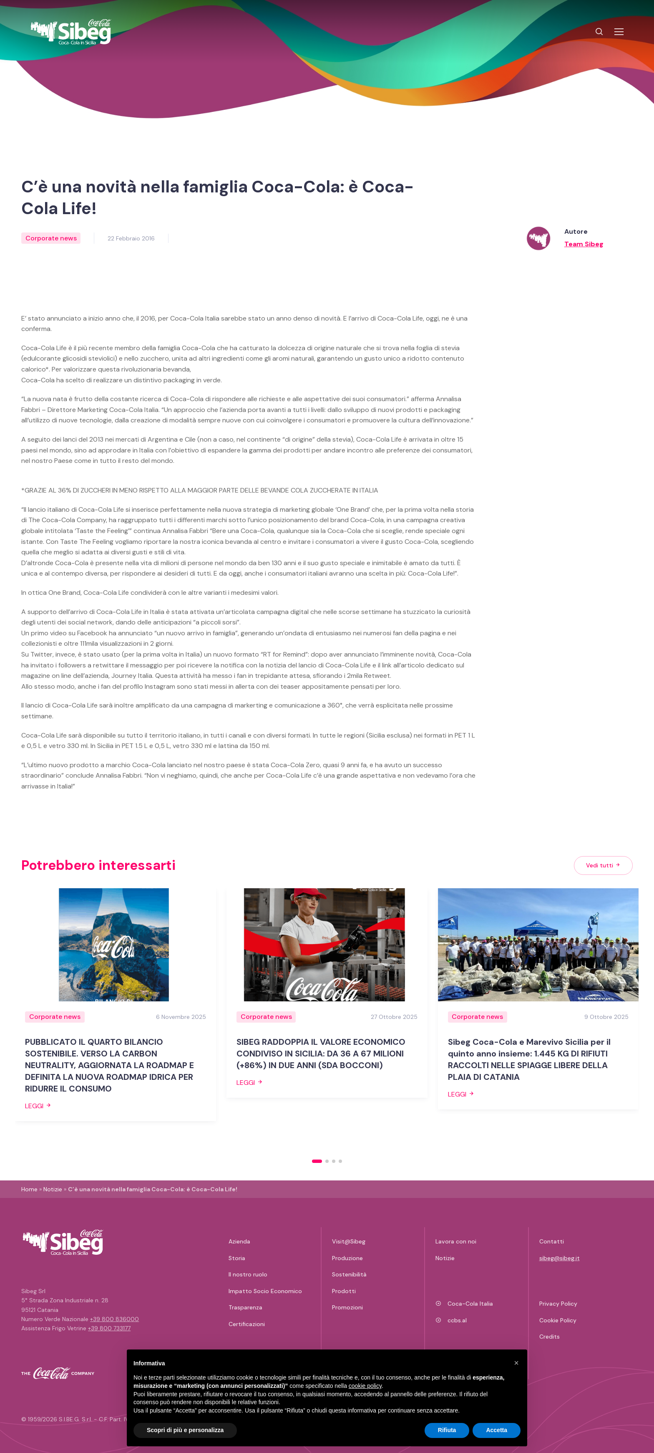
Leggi (38, 1106)
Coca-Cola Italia (464, 1303)
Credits (549, 1336)
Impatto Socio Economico (265, 1291)
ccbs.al (451, 1320)
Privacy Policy (558, 1303)
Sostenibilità (349, 1274)
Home (29, 1189)
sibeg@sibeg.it (559, 1258)
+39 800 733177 (109, 1328)
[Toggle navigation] (618, 31)
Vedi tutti (603, 865)
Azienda (239, 1241)
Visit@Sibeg (348, 1241)
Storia (237, 1258)
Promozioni (347, 1307)
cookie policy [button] (365, 1385)
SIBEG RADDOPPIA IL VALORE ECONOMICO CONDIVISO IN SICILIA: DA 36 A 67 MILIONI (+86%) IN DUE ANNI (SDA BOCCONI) (320, 1053)
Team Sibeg (584, 244)
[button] (317, 1161)
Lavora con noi (455, 1241)
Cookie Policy (557, 1320)
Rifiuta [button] (447, 1430)
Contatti (551, 1241)
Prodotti (344, 1291)
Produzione (347, 1258)
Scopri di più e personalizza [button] (185, 1430)
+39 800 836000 (114, 1319)
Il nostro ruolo (248, 1274)
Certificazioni (247, 1324)
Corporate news (51, 238)
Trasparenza (245, 1307)
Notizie (52, 1189)
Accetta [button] (496, 1430)
